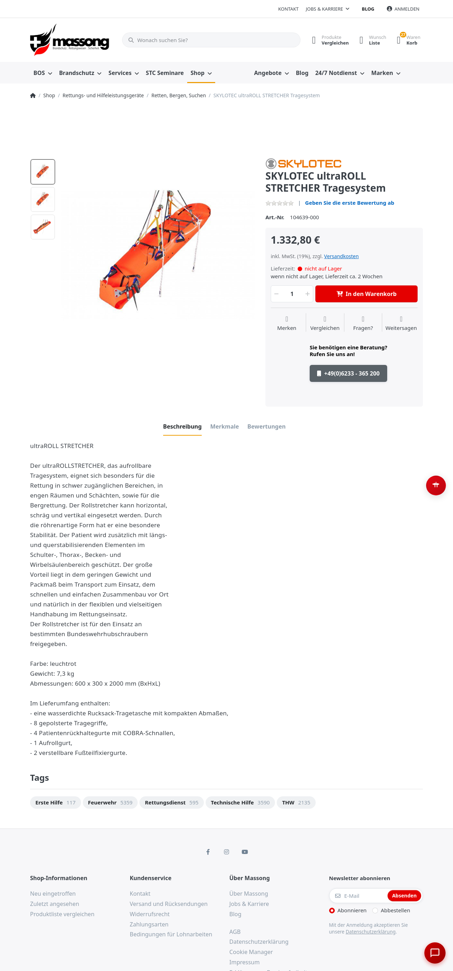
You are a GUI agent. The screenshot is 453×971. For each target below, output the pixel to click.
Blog (368, 9)
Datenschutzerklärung (371, 932)
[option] (158, 254)
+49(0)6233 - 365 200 (348, 373)
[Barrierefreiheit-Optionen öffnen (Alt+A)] (436, 485)
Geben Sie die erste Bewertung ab (349, 202)
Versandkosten (341, 256)
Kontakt (288, 9)
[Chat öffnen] (434, 952)
